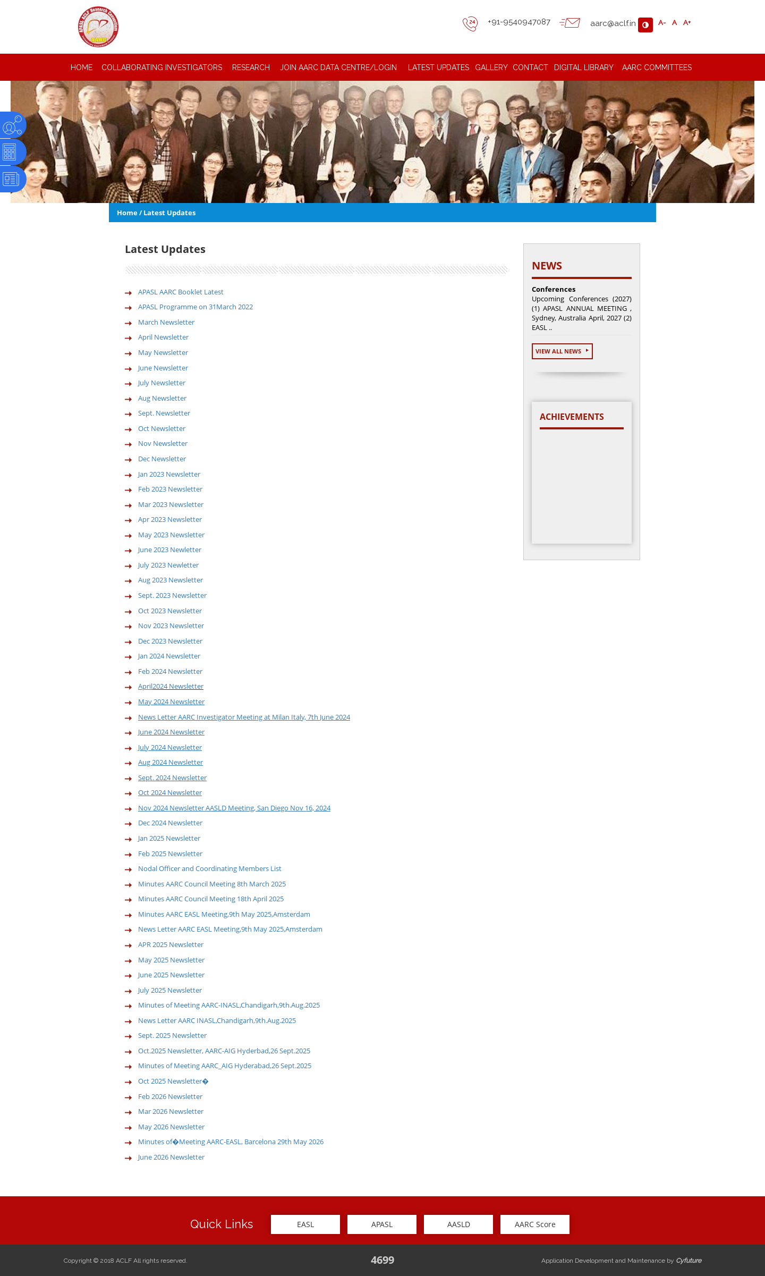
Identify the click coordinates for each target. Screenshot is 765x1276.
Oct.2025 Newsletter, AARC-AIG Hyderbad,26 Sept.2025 (224, 1050)
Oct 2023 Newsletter (170, 610)
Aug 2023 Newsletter (170, 580)
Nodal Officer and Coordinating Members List (210, 868)
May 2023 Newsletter (171, 534)
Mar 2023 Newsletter (170, 504)
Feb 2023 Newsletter (170, 489)
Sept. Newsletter (164, 413)
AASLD (458, 1224)
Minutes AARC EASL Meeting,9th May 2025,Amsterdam (224, 914)
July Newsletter (161, 382)
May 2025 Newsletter (171, 960)
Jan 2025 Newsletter (169, 838)
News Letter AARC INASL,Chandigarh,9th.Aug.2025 (217, 1020)
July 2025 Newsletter (170, 990)
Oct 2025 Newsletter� (173, 1081)
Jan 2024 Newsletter (169, 656)
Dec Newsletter (162, 458)
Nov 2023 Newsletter (171, 625)
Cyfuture (688, 1260)
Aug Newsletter (162, 398)
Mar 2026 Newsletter (170, 1111)
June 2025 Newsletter (171, 974)
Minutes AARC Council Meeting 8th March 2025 (212, 884)
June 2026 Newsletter (171, 1157)
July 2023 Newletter (168, 565)
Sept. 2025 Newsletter (172, 1035)
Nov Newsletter (163, 443)
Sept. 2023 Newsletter (172, 595)
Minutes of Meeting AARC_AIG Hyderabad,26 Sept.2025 (224, 1065)
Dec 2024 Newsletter (170, 822)
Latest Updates (169, 212)
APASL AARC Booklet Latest (181, 292)
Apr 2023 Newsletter (170, 519)
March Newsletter (166, 322)
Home (127, 212)
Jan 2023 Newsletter (169, 474)
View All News (562, 351)
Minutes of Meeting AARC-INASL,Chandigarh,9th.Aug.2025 (229, 1005)
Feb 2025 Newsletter (170, 853)
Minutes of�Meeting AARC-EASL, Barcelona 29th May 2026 (231, 1141)
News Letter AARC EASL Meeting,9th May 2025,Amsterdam (230, 929)
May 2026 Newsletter (171, 1126)
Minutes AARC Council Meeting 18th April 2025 (211, 898)
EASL (305, 1224)
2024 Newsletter (177, 686)
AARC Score (535, 1224)
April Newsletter (163, 337)
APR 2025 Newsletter (170, 944)
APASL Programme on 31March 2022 (195, 306)
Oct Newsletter (161, 428)
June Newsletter (163, 368)
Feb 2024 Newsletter (170, 671)
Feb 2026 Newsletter (170, 1096)
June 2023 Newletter (169, 549)
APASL (382, 1224)
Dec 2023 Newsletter (170, 641)
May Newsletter (163, 352)
